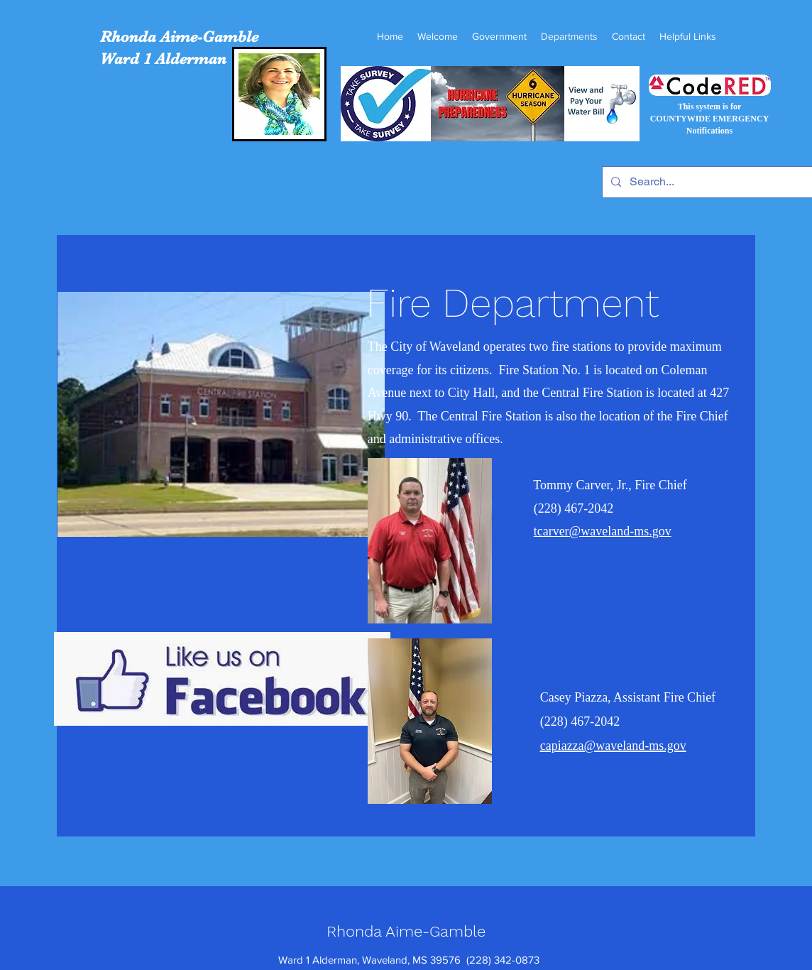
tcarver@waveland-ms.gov (602, 531)
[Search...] (709, 182)
